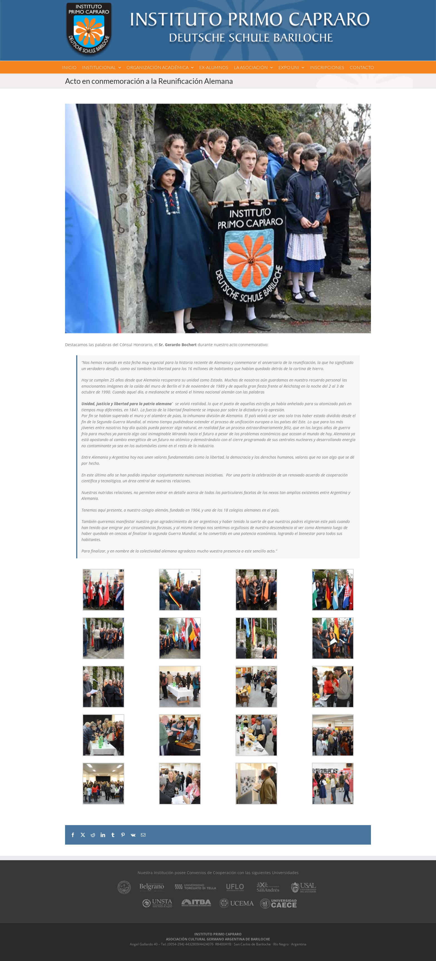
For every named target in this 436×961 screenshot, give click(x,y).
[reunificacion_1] (218, 218)
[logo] (218, 4)
